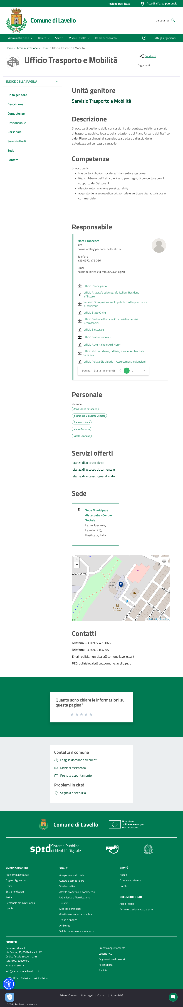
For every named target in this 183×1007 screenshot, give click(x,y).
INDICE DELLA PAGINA (23, 81)
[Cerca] (173, 20)
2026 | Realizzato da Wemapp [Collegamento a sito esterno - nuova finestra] (22, 1004)
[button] (158, 4)
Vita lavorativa (67, 886)
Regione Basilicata (119, 3)
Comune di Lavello (53, 20)
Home (9, 48)
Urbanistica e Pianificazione (74, 897)
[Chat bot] (173, 997)
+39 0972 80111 (15, 965)
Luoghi (9, 908)
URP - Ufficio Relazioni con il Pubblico (27, 978)
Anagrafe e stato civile (71, 875)
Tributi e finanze (68, 920)
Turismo (63, 903)
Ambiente (64, 925)
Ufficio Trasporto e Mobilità (68, 48)
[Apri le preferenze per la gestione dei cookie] (9, 997)
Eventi (123, 886)
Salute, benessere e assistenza (76, 931)
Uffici (45, 48)
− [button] (77, 565)
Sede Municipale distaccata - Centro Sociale (98, 515)
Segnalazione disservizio (112, 959)
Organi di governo (16, 880)
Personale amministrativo (20, 903)
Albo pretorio (127, 904)
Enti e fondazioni (15, 891)
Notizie (123, 875)
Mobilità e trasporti (70, 909)
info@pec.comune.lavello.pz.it (22, 971)
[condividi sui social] (147, 56)
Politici (9, 897)
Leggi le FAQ (105, 954)
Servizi (63, 868)
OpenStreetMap (162, 619)
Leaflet (149, 619)
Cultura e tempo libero (71, 881)
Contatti (11, 942)
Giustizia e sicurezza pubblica (75, 914)
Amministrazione (27, 48)
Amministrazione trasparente (136, 909)
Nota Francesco (89, 240)
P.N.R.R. (103, 970)
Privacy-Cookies (68, 995)
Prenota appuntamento (112, 948)
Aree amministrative (17, 875)
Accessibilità (106, 965)
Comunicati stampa (131, 880)
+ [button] (77, 559)
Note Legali (87, 995)
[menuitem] (106, 38)
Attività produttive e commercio (77, 892)
